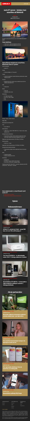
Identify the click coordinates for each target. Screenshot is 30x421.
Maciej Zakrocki (16, 18)
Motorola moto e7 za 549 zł (9, 194)
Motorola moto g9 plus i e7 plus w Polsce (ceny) (12, 195)
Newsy (15, 15)
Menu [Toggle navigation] (26, 3)
